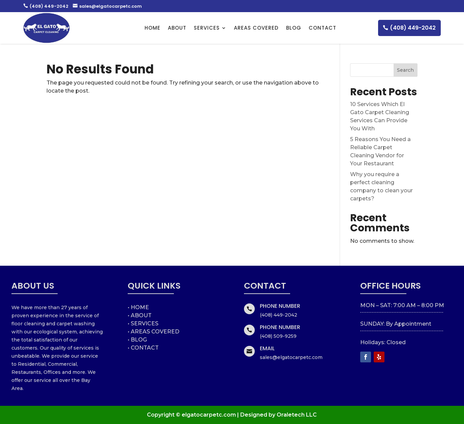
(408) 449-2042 (45, 6)
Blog (293, 27)
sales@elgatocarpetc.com (107, 6)
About (177, 27)
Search (405, 70)
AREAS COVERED (256, 27)
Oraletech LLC (297, 415)
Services (207, 27)
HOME (152, 27)
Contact (322, 27)
